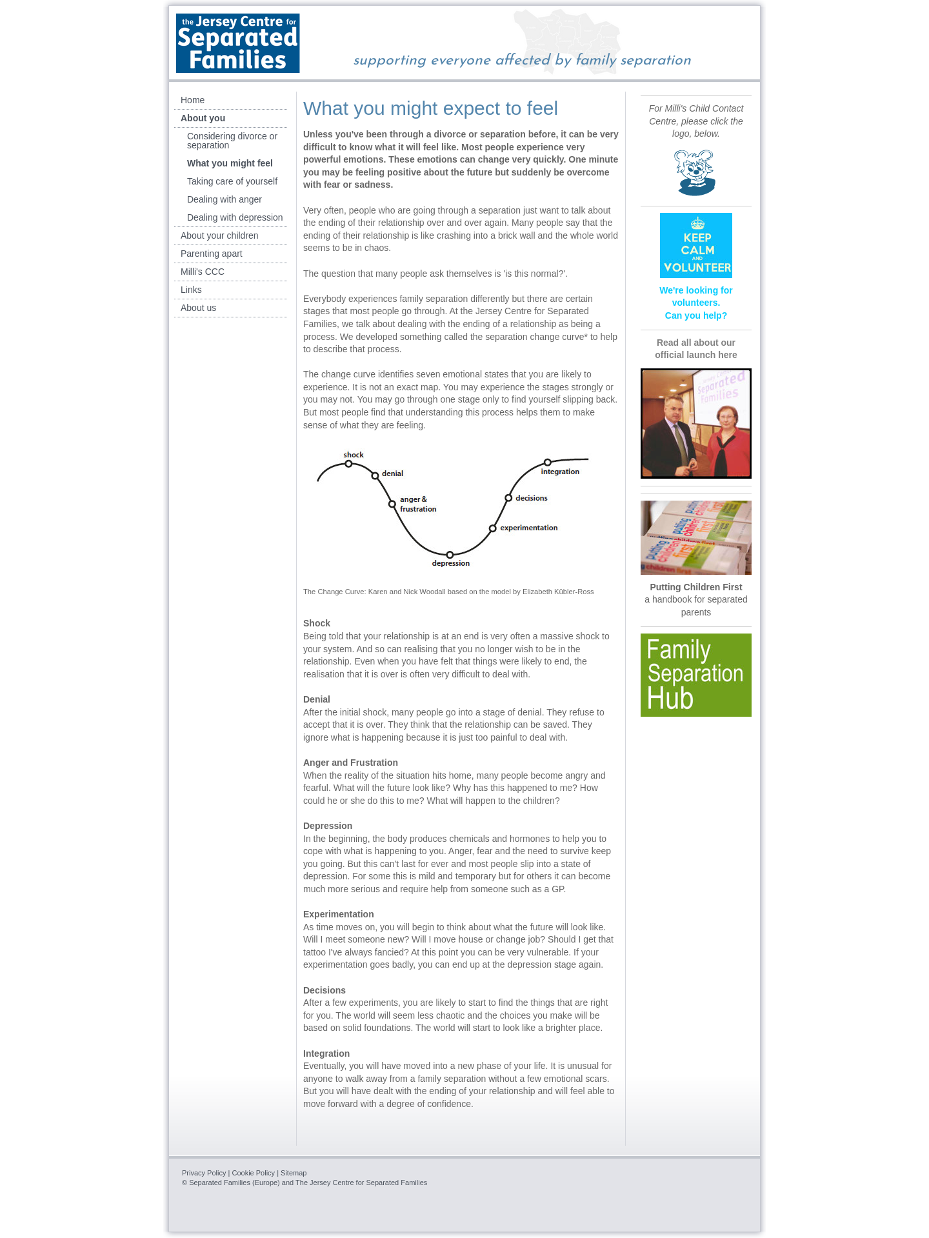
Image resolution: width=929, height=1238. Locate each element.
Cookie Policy (253, 1173)
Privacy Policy (204, 1173)
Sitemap (293, 1173)
